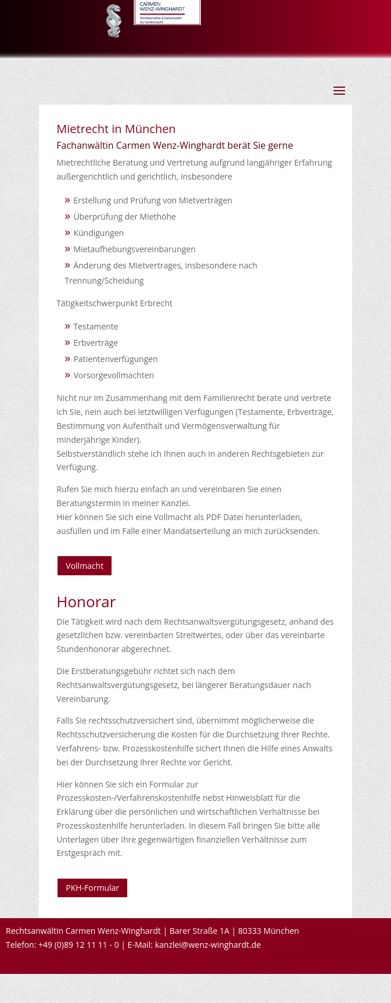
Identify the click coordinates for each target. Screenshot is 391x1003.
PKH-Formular (92, 887)
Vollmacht (84, 565)
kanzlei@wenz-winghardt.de (208, 944)
